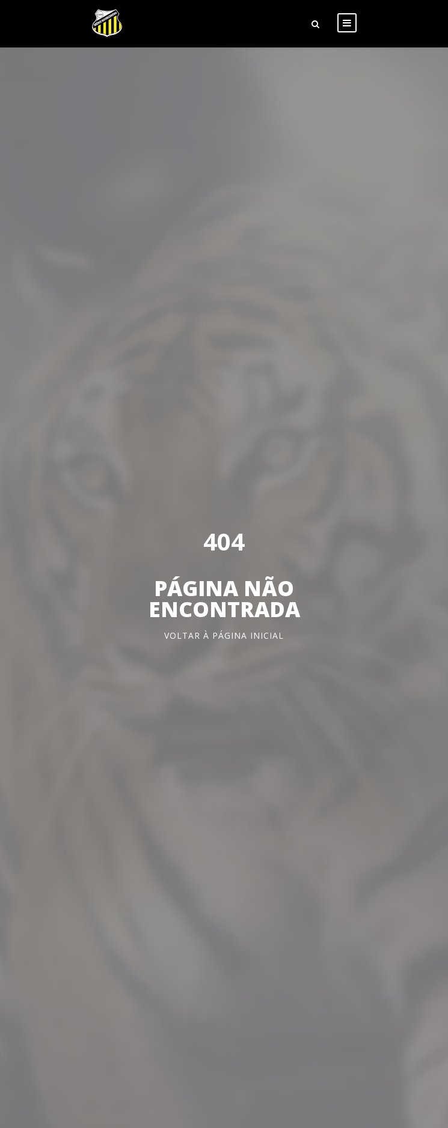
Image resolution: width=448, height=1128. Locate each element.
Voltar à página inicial (224, 635)
